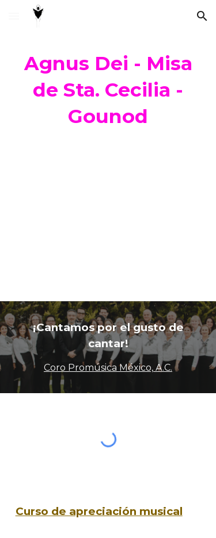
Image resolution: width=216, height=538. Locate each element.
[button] (14, 16)
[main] (108, 90)
